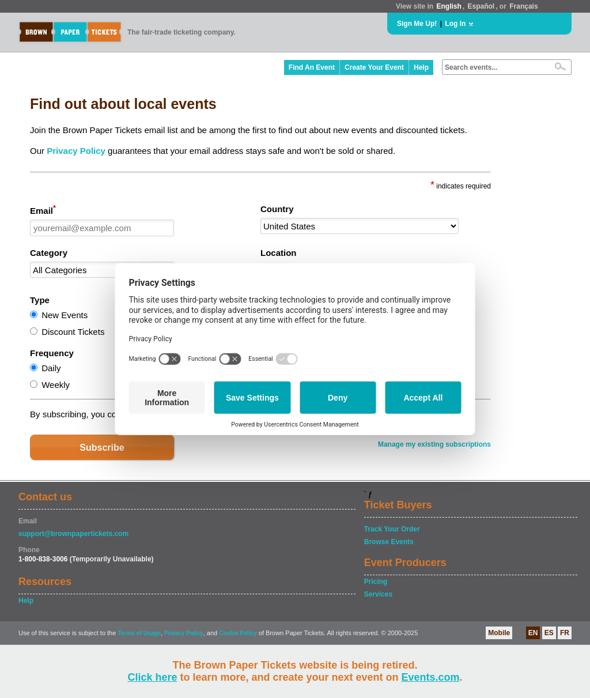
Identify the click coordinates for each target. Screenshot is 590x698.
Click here (152, 677)
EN (533, 633)
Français (523, 6)
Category (48, 253)
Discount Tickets (72, 332)
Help (421, 67)
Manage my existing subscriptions (434, 444)
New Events (64, 315)
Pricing (376, 582)
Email (43, 210)
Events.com (431, 677)
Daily (50, 368)
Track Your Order (392, 529)
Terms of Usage (139, 633)
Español (481, 6)
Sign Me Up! (417, 24)
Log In (455, 24)
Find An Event (312, 67)
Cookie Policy (238, 633)
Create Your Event (374, 67)
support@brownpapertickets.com (73, 534)
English (448, 6)
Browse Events (389, 542)
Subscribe (102, 447)
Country (277, 209)
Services (378, 594)
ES (549, 633)
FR (564, 633)
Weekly (55, 385)
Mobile (499, 633)
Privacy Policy (76, 151)
